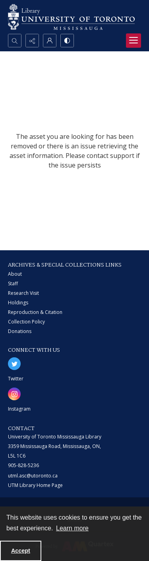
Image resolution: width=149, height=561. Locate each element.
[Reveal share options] (32, 40)
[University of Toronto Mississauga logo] (71, 17)
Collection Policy (26, 321)
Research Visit (23, 293)
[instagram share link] (14, 394)
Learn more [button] (72, 528)
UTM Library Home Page (35, 485)
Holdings (18, 302)
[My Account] (49, 40)
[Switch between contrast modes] (67, 40)
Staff (13, 283)
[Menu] (133, 40)
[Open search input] (14, 40)
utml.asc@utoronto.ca (33, 475)
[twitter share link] (14, 363)
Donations (19, 331)
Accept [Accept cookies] (20, 550)
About (15, 274)
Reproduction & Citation (35, 312)
